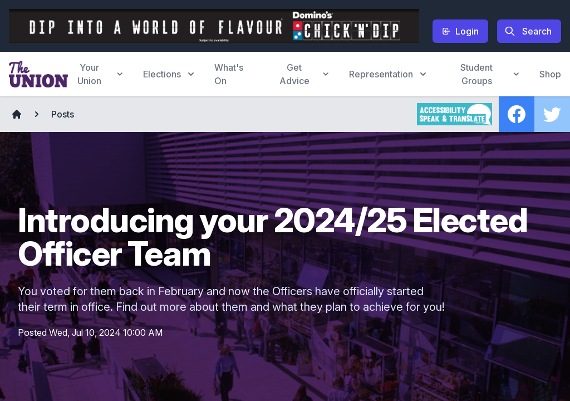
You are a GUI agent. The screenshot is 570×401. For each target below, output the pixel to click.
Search (528, 31)
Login (460, 31)
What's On (228, 74)
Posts (62, 114)
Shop (550, 74)
